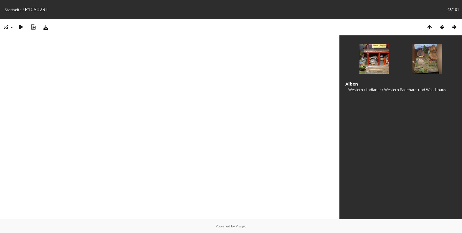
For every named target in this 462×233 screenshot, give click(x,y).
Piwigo (241, 226)
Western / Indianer (364, 89)
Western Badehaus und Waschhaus (415, 89)
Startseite (13, 9)
